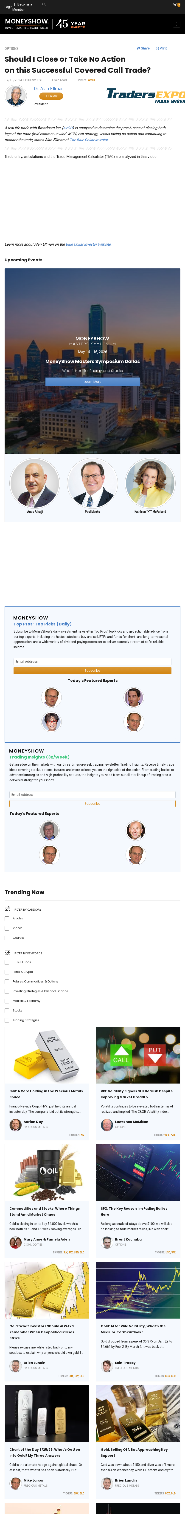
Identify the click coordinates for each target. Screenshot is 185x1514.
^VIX (173, 1135)
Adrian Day (33, 1121)
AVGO (92, 80)
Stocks (17, 1010)
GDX (71, 1376)
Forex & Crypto (23, 972)
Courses (19, 938)
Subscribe (92, 670)
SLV (65, 1252)
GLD (82, 1252)
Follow (51, 96)
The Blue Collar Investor (89, 140)
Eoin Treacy (125, 1362)
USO (76, 1252)
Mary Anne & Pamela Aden (47, 1239)
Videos (17, 928)
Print (161, 48)
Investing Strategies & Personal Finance (40, 991)
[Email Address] (92, 661)
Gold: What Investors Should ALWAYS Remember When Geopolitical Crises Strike (41, 1332)
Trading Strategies (26, 1020)
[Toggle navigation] (176, 24)
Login (8, 7)
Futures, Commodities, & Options (35, 981)
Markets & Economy (26, 1001)
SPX (70, 1252)
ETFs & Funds (22, 962)
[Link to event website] (92, 361)
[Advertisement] (90, 562)
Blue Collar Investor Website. (89, 244)
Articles (18, 918)
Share (143, 48)
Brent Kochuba (128, 1239)
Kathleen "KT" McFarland (150, 512)
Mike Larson (34, 1480)
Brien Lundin (34, 1362)
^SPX (167, 1135)
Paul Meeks (92, 512)
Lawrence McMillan (131, 1121)
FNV (81, 1135)
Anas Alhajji (35, 512)
